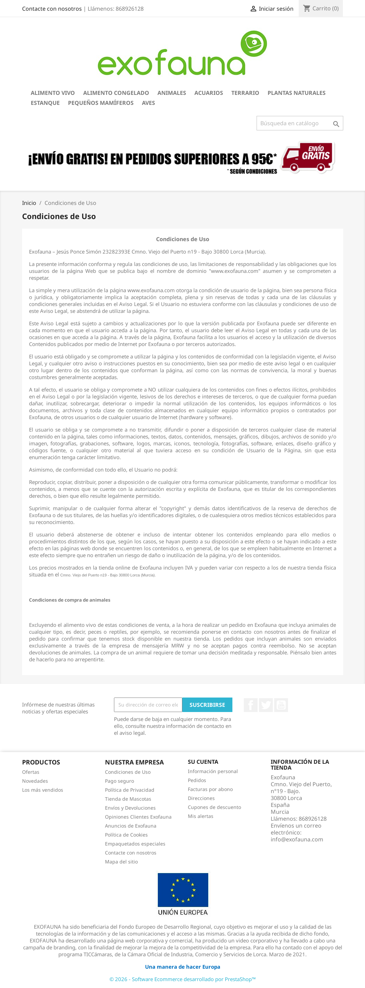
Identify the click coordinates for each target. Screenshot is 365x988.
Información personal (213, 771)
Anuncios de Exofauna (130, 825)
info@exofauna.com (297, 839)
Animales (171, 93)
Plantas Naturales (297, 93)
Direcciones (201, 798)
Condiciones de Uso (128, 772)
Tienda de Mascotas (128, 799)
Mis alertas (200, 816)
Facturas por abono (210, 789)
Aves (148, 103)
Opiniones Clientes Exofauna (138, 816)
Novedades (35, 781)
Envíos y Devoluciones (130, 807)
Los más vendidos (42, 790)
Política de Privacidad (129, 790)
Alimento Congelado (116, 93)
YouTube (281, 705)
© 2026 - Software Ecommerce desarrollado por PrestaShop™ (182, 979)
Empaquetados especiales (135, 843)
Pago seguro (119, 781)
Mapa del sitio (121, 861)
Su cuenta (203, 761)
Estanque (45, 103)
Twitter (266, 705)
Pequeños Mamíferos (101, 103)
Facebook (251, 705)
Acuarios (208, 93)
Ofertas (30, 772)
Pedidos (197, 780)
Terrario (245, 93)
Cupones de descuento (214, 807)
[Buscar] (300, 123)
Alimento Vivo (53, 93)
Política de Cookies (126, 834)
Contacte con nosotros (52, 8)
